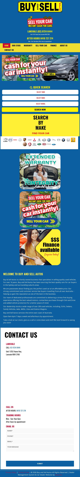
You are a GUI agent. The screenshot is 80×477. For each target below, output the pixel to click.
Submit (40, 464)
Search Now (40, 109)
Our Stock (16, 45)
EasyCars (58, 475)
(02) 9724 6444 (44, 31)
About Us (63, 45)
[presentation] (14, 456)
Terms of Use (24, 472)
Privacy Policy (11, 472)
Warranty (28, 45)
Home (6, 45)
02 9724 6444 (15, 347)
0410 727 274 (46, 38)
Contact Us (9, 50)
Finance (53, 45)
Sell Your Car (41, 45)
